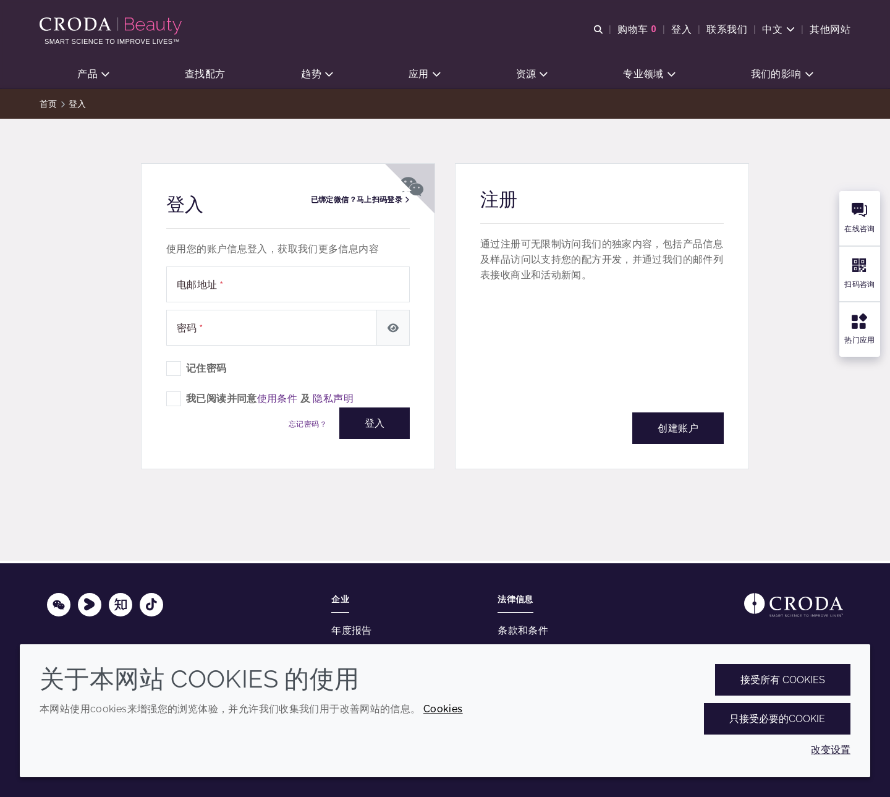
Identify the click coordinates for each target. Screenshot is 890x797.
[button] (93, 74)
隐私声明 (333, 400)
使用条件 (277, 400)
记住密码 (206, 370)
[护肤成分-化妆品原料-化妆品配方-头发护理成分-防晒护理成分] (112, 26)
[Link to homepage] (793, 605)
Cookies (443, 709)
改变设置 (830, 750)
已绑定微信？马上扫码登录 (360, 201)
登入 (374, 425)
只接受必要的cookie (777, 719)
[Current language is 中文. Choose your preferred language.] (778, 29)
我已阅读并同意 (270, 400)
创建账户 (678, 430)
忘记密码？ (308, 426)
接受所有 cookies (782, 680)
